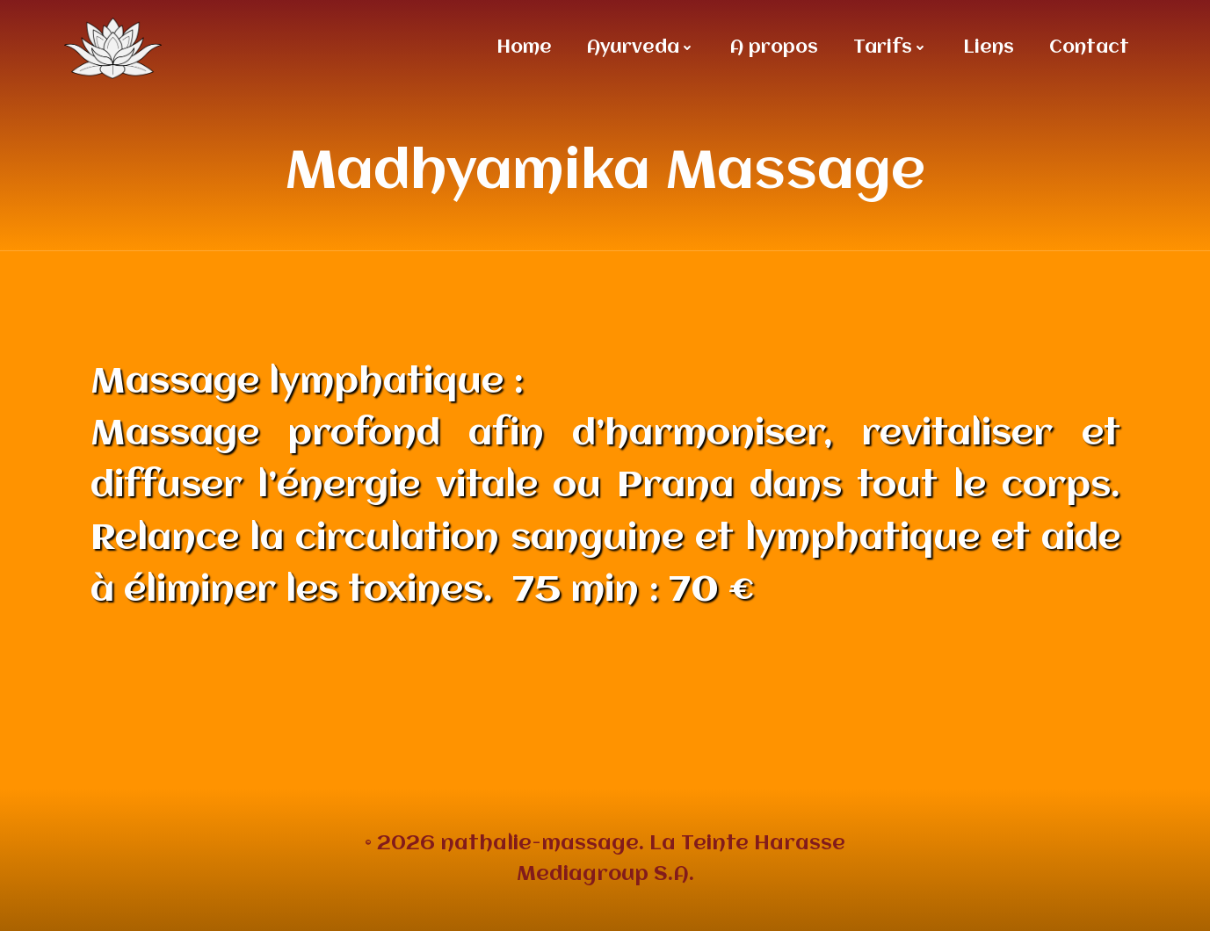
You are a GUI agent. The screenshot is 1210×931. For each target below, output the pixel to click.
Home (524, 48)
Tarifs (890, 48)
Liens (988, 48)
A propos (774, 48)
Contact (1089, 48)
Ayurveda (641, 48)
